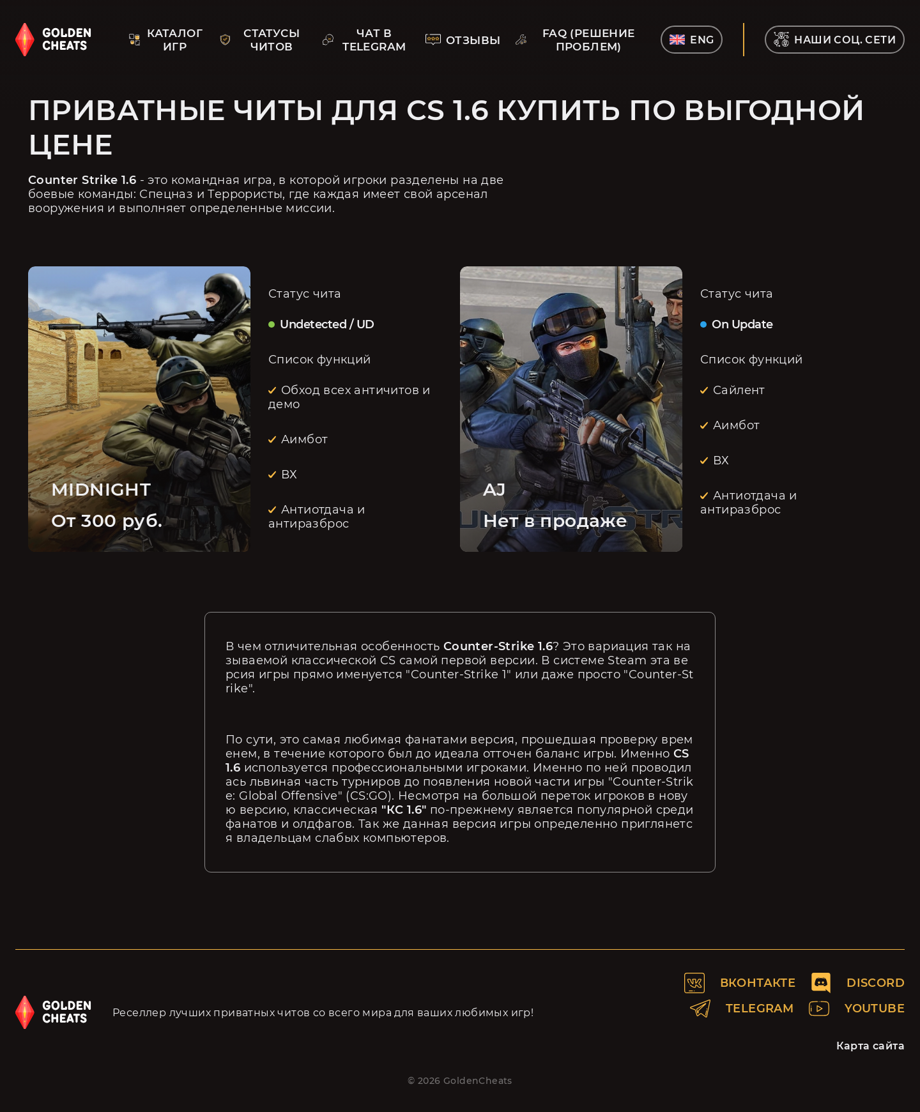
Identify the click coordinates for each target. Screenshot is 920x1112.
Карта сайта (870, 1046)
